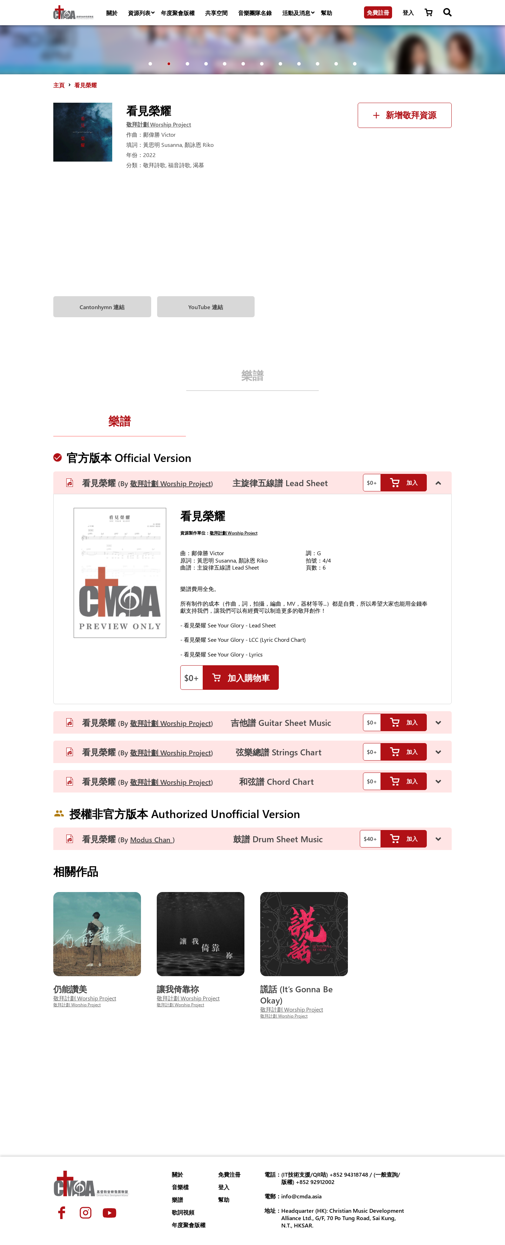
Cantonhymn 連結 (102, 415)
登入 (408, 12)
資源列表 (142, 13)
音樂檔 (180, 1187)
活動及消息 (299, 13)
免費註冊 (378, 12)
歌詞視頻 (183, 1212)
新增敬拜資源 (404, 224)
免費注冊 (229, 1174)
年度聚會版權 (178, 12)
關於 (111, 12)
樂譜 (252, 483)
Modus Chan (151, 949)
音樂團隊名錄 (255, 12)
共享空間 (216, 12)
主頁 (59, 193)
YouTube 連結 (205, 415)
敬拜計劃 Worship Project (158, 233)
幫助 (326, 12)
